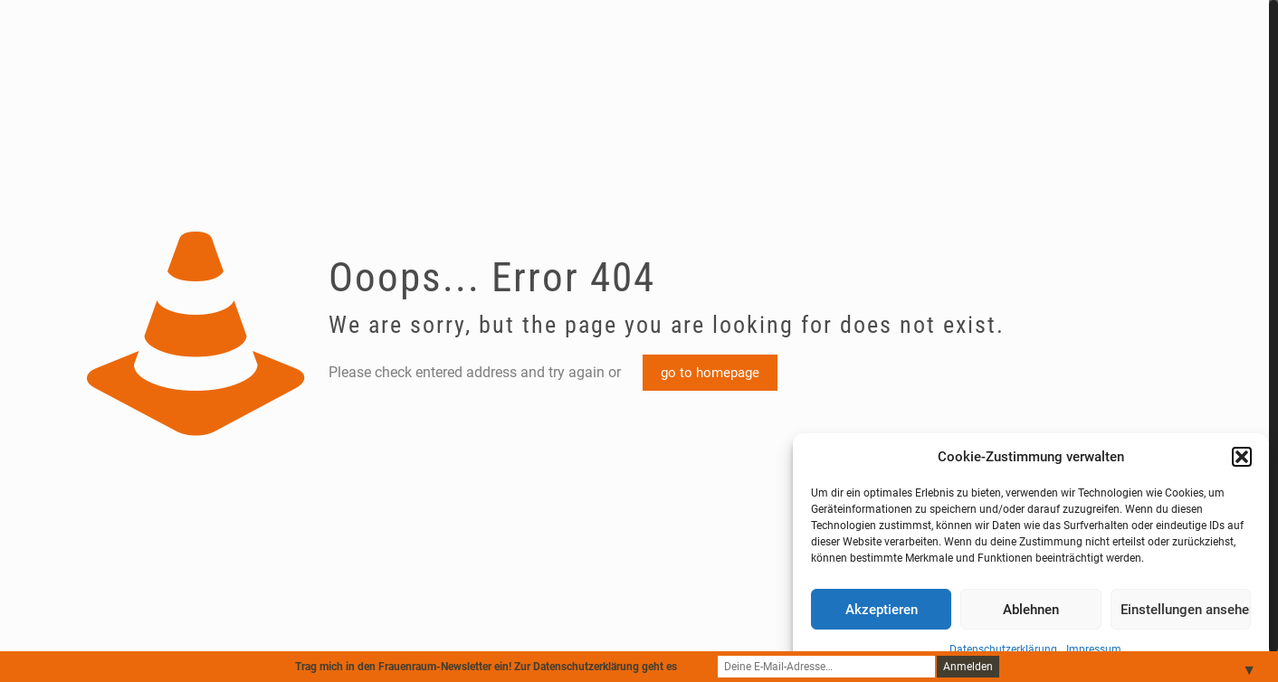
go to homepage (710, 373)
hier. (690, 666)
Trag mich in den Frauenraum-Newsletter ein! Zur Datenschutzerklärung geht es (497, 666)
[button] (1242, 457)
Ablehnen (1031, 609)
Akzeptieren (881, 609)
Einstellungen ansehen (1186, 609)
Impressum (1093, 649)
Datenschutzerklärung (1003, 649)
